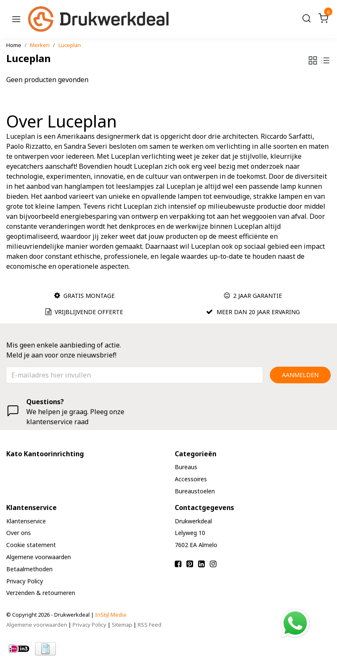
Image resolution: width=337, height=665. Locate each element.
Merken (40, 45)
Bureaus (181, 467)
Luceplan (69, 45)
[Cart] (323, 19)
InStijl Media (110, 614)
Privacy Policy (89, 624)
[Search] (306, 19)
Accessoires (186, 479)
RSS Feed (149, 624)
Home (13, 45)
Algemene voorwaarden (36, 624)
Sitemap (122, 624)
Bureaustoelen (190, 491)
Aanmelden (300, 375)
